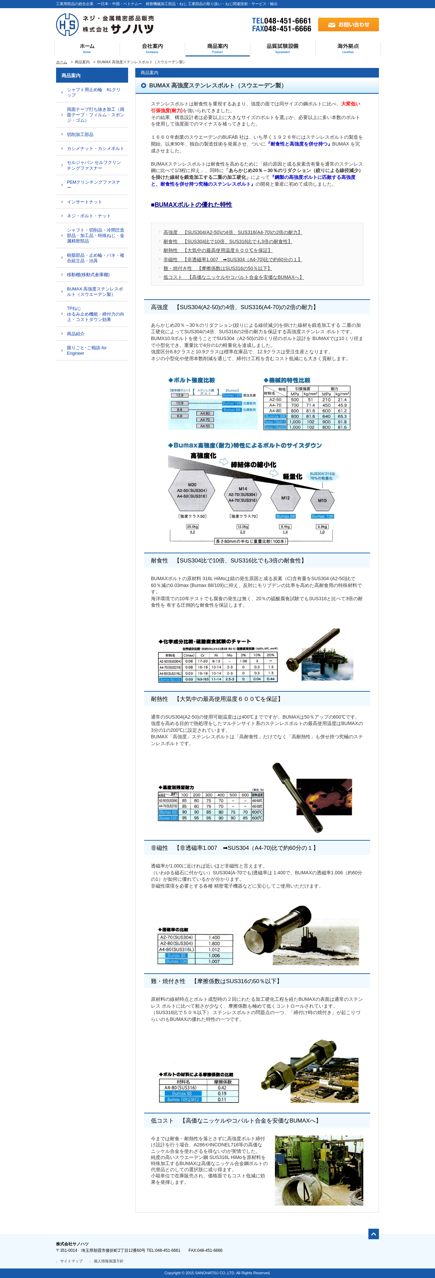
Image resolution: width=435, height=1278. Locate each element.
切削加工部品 (80, 134)
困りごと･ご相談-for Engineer (87, 351)
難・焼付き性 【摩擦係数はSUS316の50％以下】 (217, 268)
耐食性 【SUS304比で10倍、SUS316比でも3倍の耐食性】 (228, 241)
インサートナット (84, 202)
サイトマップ (71, 1261)
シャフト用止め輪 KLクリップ (94, 92)
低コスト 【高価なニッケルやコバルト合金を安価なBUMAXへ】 (233, 277)
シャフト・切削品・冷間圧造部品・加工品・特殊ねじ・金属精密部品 (95, 236)
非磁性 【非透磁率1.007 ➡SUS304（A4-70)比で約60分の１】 (232, 259)
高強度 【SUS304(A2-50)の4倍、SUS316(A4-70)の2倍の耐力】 (232, 232)
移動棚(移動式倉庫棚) (88, 274)
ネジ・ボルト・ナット (89, 216)
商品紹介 (76, 334)
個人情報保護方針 (109, 1261)
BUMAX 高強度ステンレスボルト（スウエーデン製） (95, 292)
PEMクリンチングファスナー (93, 185)
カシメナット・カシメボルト (95, 148)
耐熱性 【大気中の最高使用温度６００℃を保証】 (218, 250)
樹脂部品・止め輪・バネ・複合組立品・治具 (95, 258)
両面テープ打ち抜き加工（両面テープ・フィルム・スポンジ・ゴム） (95, 115)
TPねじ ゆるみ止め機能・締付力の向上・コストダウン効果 (95, 314)
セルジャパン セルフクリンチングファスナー (94, 165)
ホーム (61, 62)
